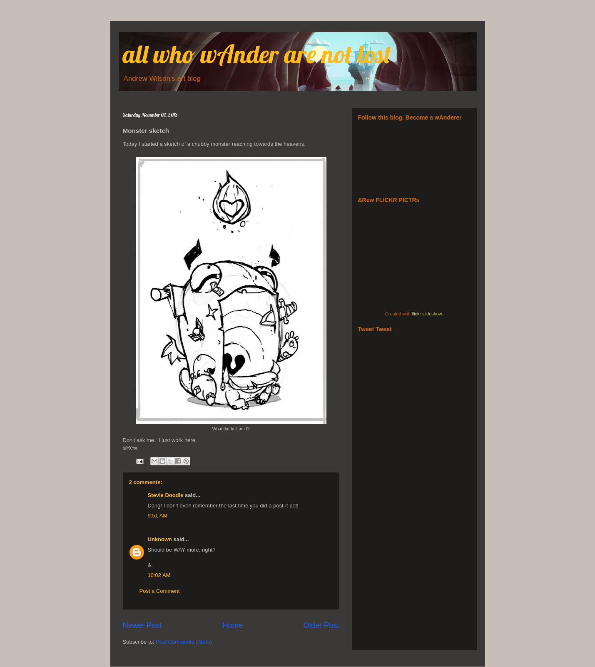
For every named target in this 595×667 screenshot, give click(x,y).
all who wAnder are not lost (257, 54)
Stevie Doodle (166, 495)
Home (232, 625)
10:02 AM (159, 575)
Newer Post (142, 625)
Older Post (321, 625)
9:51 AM (158, 515)
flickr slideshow (427, 313)
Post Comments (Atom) (184, 642)
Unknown (160, 539)
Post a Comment (159, 591)
